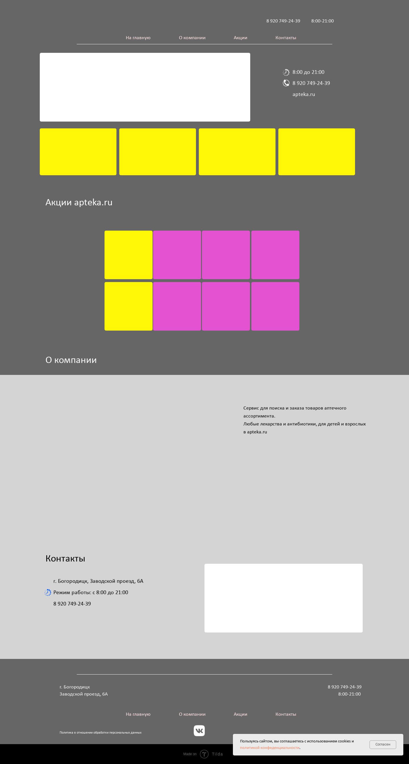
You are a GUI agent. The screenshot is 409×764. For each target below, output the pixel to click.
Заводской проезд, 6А (84, 694)
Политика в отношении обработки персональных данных (100, 732)
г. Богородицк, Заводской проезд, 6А (98, 581)
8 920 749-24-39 (283, 21)
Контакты (286, 38)
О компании (192, 38)
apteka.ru (304, 94)
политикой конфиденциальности (269, 748)
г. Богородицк (75, 687)
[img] (78, 151)
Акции (240, 38)
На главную (138, 38)
